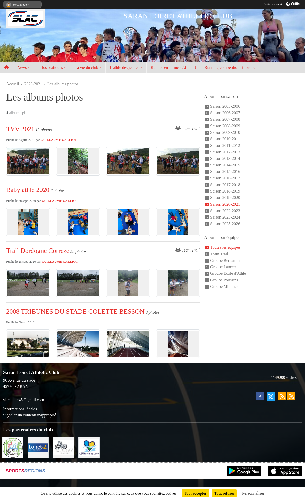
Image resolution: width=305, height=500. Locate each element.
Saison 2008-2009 (225, 126)
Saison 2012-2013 (225, 152)
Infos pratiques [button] (50, 67)
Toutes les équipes (225, 247)
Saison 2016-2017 (225, 178)
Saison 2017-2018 (225, 184)
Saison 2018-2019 (225, 191)
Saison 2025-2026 (225, 224)
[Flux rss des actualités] (282, 396)
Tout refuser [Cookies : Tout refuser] (224, 493)
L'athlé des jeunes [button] (124, 67)
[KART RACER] (63, 447)
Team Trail (219, 254)
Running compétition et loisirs (230, 67)
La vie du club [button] (86, 67)
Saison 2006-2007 (225, 113)
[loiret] (38, 447)
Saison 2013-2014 (225, 158)
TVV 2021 (20, 129)
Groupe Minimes (224, 286)
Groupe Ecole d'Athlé (228, 273)
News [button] (22, 67)
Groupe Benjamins (225, 260)
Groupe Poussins (224, 280)
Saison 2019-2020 (225, 198)
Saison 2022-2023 (225, 211)
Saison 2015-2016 (225, 171)
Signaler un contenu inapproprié (29, 415)
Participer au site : (281, 4)
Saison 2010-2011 (225, 139)
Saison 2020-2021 (225, 204)
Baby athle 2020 (27, 190)
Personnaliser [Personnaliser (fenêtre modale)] (253, 493)
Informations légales (20, 409)
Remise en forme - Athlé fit (173, 67)
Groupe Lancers (223, 267)
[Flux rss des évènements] (291, 396)
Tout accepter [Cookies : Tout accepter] (195, 493)
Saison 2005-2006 (225, 106)
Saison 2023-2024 (225, 217)
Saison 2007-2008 (225, 119)
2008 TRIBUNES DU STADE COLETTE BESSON (75, 311)
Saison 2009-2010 (225, 132)
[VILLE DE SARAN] (12, 447)
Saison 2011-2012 (225, 145)
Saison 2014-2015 (225, 165)
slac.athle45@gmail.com (23, 400)
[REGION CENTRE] (89, 447)
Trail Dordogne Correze (37, 250)
